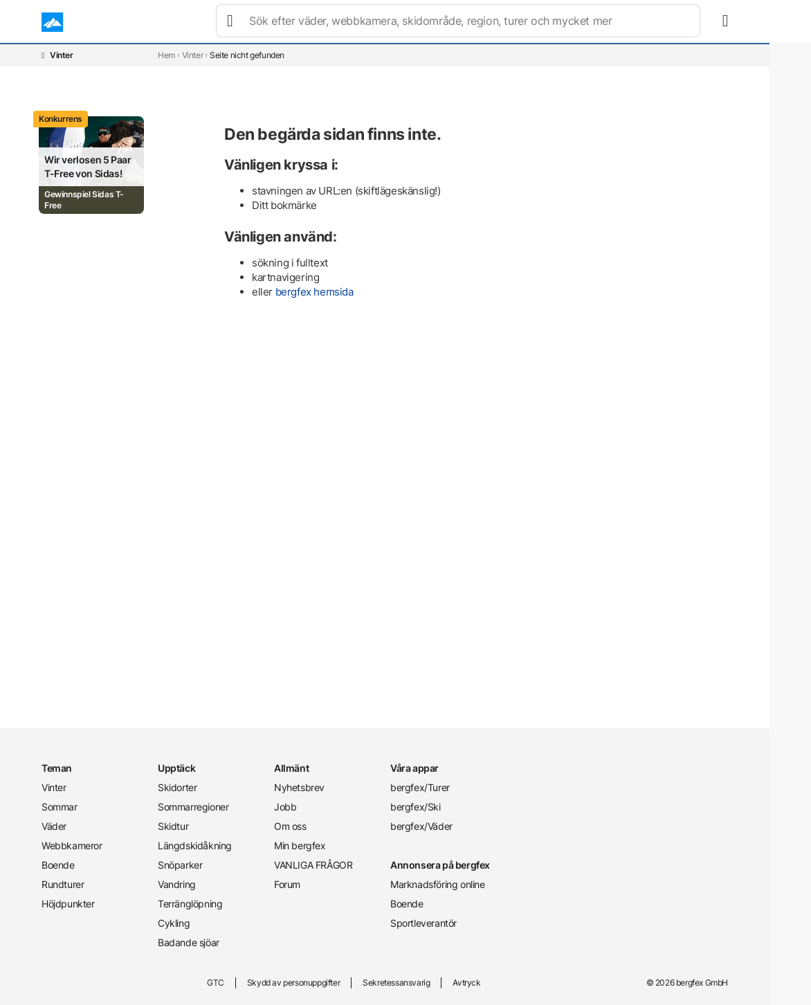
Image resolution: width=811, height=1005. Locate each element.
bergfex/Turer (420, 787)
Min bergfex (300, 845)
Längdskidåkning (195, 845)
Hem (166, 55)
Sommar (280, 22)
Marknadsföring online (437, 884)
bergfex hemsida (314, 291)
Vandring (177, 884)
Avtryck (466, 982)
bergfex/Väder (421, 826)
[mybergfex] (719, 22)
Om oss (290, 826)
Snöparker (180, 865)
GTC (215, 982)
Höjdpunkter (68, 903)
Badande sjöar (188, 942)
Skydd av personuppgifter (293, 982)
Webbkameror (399, 22)
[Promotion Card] (91, 165)
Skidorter (177, 787)
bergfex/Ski (415, 807)
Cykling (174, 923)
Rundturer (532, 22)
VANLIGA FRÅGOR (313, 865)
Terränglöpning (190, 903)
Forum (287, 884)
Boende (471, 22)
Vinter (227, 22)
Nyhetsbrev (299, 787)
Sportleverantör (423, 923)
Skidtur (173, 826)
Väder (332, 22)
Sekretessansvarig (396, 982)
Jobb (285, 807)
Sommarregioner (193, 807)
